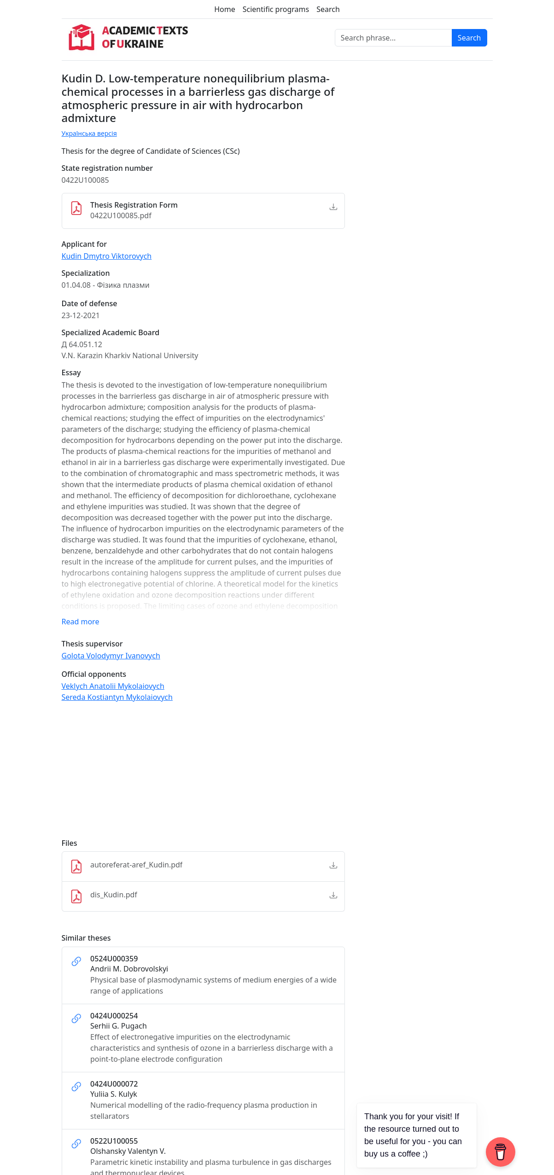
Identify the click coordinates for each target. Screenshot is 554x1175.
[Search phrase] (393, 38)
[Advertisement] (203, 774)
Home (224, 9)
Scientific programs (276, 9)
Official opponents (94, 674)
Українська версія (89, 133)
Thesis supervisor (92, 644)
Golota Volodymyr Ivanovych (111, 656)
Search (328, 9)
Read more (80, 622)
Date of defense (89, 303)
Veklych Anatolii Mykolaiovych (113, 686)
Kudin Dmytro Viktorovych (107, 256)
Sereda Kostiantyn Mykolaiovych (117, 697)
